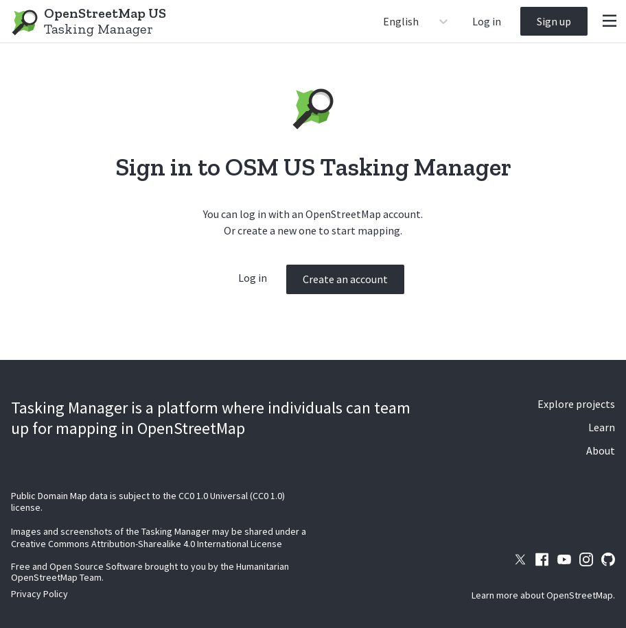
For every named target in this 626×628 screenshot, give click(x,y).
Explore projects (576, 404)
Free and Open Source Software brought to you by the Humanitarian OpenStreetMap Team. (150, 571)
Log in (486, 21)
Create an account (345, 279)
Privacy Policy (39, 594)
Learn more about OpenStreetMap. (543, 595)
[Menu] (610, 20)
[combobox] (384, 21)
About (600, 450)
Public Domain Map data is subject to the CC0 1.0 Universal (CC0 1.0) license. (148, 502)
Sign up (554, 21)
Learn (601, 427)
